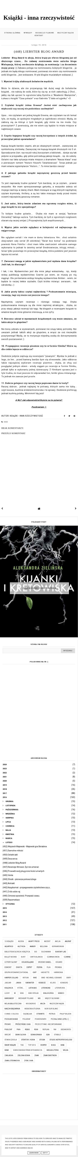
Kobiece (42, 983)
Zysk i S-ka (28, 1061)
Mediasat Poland (25, 998)
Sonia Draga (36, 1035)
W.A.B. (53, 1045)
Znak (36, 1055)
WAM (7, 1050)
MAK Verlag (33, 993)
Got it (45, 1153)
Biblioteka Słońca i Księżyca (17, 952)
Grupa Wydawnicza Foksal (16, 972)
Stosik (42, 1040)
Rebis (27, 1030)
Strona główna (12, 33)
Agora (21, 941)
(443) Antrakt (9, 883)
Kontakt (39, 35)
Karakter (30, 983)
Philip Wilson (65, 1014)
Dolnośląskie (28, 962)
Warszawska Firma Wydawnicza (27, 1050)
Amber (33, 946)
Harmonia (58, 972)
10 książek (9, 941)
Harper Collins (11, 978)
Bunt (23, 957)
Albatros (9, 946)
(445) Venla (8, 875)
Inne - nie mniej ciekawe (51, 978)
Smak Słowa (20, 1035)
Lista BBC (33, 988)
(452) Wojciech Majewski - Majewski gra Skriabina (25, 846)
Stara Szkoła (11, 1040)
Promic (8, 1024)
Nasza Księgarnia (12, 1009)
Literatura (60, 988)
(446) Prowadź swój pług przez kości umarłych (23, 871)
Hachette (45, 972)
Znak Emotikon (50, 1055)
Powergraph (40, 1019)
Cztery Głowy (11, 962)
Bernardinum (58, 946)
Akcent (47, 941)
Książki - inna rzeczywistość (39, 17)
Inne (6, 422)
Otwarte (40, 1014)
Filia (48, 967)
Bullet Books (11, 957)
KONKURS (64, 983)
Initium (26, 978)
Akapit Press (33, 941)
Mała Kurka (48, 993)
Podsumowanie (11, 1019)
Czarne (67, 957)
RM (55, 1030)
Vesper (43, 1045)
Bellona (43, 946)
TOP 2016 (32, 1045)
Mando (61, 993)
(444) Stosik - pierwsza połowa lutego (19, 879)
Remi (36, 1030)
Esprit (29, 967)
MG (39, 998)
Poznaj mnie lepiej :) (60, 1019)
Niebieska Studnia (32, 1009)
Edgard (59, 962)
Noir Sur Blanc (51, 1009)
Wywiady (28, 33)
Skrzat (8, 1035)
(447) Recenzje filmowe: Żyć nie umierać (21, 867)
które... (20, 988)
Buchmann (46, 952)
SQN (48, 1035)
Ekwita (19, 967)
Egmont (8, 967)
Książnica (9, 988)
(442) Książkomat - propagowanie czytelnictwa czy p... (27, 887)
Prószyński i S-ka (22, 1024)
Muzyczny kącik (65, 33)
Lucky (7, 993)
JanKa (18, 983)
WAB (62, 1045)
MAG (22, 993)
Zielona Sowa (24, 1055)
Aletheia (21, 946)
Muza (42, 1004)
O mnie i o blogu (12, 1014)
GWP (34, 972)
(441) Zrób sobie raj (11, 891)
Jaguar (8, 983)
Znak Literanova (12, 1061)
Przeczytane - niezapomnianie (48, 1024)
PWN (18, 1030)
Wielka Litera (52, 1050)
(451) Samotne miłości (13, 850)
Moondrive (31, 1004)
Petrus (52, 1014)
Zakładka (9, 1055)
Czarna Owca (53, 957)
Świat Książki (10, 1045)
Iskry (68, 978)
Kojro (53, 983)
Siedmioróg (66, 1030)
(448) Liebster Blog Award (14, 863)
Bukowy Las (60, 952)
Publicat (8, 1030)
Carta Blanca (36, 957)
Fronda (58, 967)
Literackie (45, 988)
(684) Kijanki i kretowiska (39, 588)
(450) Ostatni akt (10, 855)
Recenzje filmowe (45, 33)
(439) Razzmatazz (11, 900)
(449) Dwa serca (10, 859)
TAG (22, 1045)
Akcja (57, 941)
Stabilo (57, 1035)
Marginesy (9, 998)
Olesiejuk (27, 1014)
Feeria (39, 967)
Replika (46, 1030)
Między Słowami (52, 998)
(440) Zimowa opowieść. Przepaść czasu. (21, 896)
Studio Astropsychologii (61, 1040)
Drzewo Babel (44, 962)
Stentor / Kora (28, 1040)
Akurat (68, 941)
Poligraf (26, 1019)
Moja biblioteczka (13, 1004)
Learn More (34, 1153)
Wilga (65, 1050)
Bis (35, 952)
